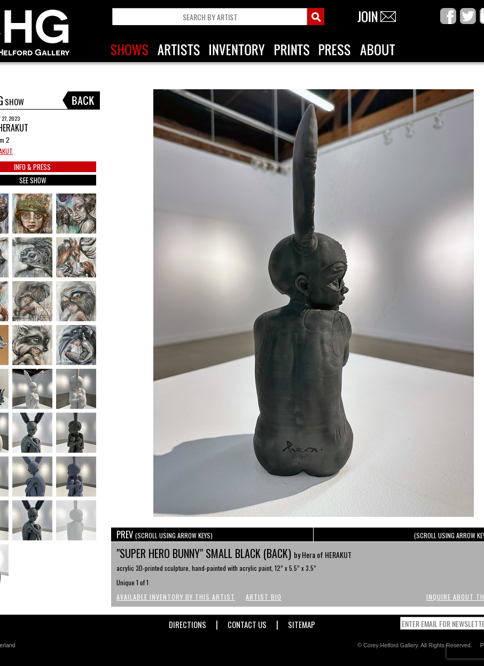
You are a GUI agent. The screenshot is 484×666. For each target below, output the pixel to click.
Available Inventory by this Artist (175, 596)
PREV (164, 534)
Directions (187, 622)
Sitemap (301, 622)
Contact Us (247, 622)
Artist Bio (264, 596)
